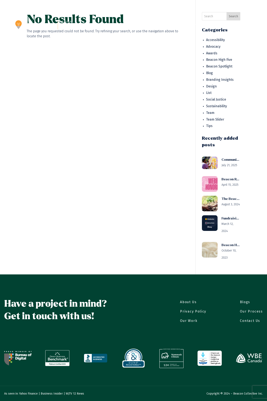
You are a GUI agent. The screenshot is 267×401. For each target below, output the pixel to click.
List (209, 93)
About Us (106, 25)
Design (211, 86)
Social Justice (216, 99)
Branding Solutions (182, 25)
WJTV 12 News (75, 393)
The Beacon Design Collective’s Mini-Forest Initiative (231, 198)
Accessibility (215, 40)
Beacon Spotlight (219, 66)
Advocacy (213, 47)
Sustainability (216, 106)
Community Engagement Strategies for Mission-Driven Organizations (231, 159)
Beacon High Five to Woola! (231, 245)
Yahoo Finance (28, 393)
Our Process (150, 25)
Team (210, 113)
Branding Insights (220, 80)
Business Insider (52, 393)
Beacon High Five (219, 60)
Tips (209, 126)
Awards (211, 53)
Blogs (245, 302)
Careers (209, 25)
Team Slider (215, 119)
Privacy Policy (193, 311)
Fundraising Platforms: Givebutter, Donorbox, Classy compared (231, 218)
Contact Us (242, 25)
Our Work (127, 25)
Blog (225, 25)
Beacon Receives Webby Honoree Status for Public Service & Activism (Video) (231, 179)
